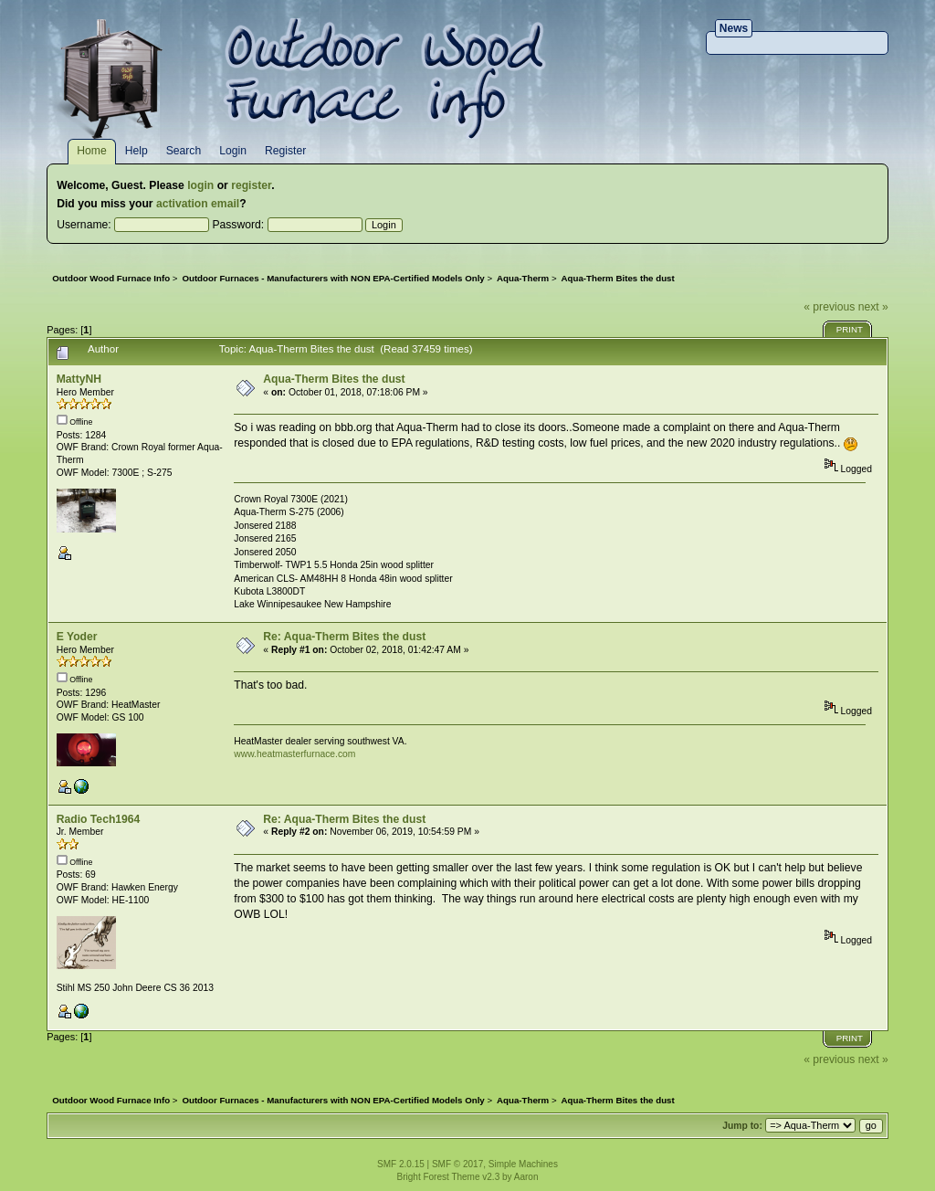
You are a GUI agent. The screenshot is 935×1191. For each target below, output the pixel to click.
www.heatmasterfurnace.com (294, 754)
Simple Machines (523, 1164)
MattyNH (79, 379)
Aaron (526, 1177)
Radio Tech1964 (99, 819)
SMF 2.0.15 (401, 1164)
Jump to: (742, 1126)
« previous (829, 306)
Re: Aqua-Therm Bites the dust (344, 636)
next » (873, 306)
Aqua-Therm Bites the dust (333, 379)
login (200, 185)
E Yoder (77, 636)
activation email (197, 203)
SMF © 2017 (457, 1164)
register (251, 185)
